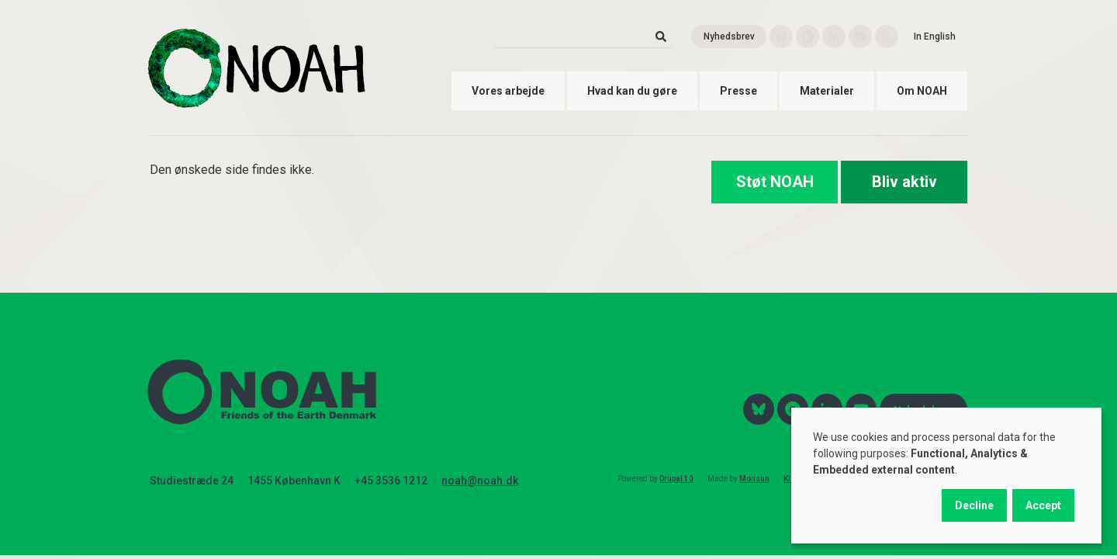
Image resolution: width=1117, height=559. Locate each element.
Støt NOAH (775, 181)
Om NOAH (922, 91)
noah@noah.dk (479, 480)
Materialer (827, 91)
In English (935, 36)
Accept (1043, 505)
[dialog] (946, 475)
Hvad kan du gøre (632, 91)
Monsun (754, 478)
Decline (974, 505)
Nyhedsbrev (729, 36)
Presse (738, 91)
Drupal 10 (676, 478)
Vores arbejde (508, 91)
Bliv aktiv (904, 181)
